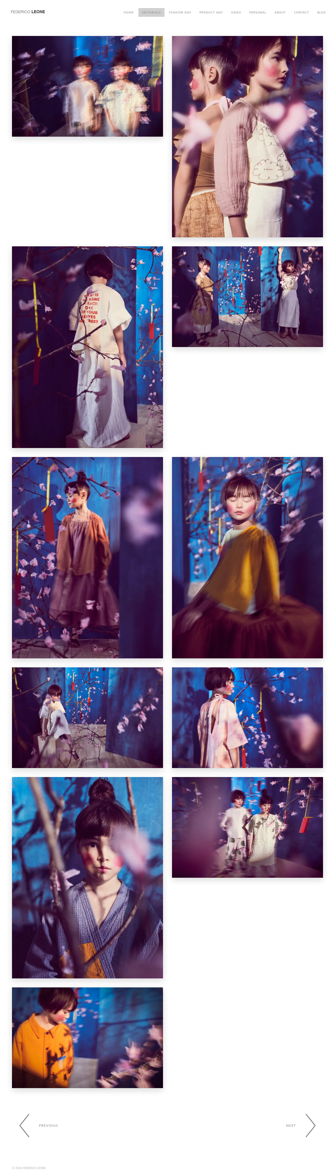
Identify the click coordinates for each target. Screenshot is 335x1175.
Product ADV (211, 12)
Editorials (151, 12)
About (280, 12)
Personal (258, 12)
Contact (301, 12)
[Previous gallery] (35, 1125)
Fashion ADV (180, 12)
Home (129, 12)
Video (236, 12)
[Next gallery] (304, 1125)
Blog (321, 12)
